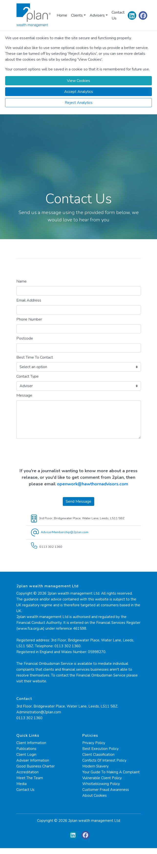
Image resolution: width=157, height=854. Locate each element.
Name (21, 281)
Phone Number (29, 319)
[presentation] (79, 454)
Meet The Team (29, 777)
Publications (26, 748)
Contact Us (118, 15)
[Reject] (78, 102)
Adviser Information (32, 760)
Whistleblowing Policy (101, 783)
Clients (77, 15)
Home (62, 15)
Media (21, 783)
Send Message (78, 501)
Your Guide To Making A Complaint (111, 772)
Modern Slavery (95, 766)
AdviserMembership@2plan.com (64, 532)
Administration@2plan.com (38, 712)
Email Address (28, 300)
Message (24, 395)
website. (39, 681)
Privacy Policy (93, 742)
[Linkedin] (132, 16)
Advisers (97, 15)
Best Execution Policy (100, 748)
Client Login (26, 754)
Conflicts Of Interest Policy (104, 760)
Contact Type (27, 376)
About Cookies (94, 795)
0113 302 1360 (29, 718)
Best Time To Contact (34, 357)
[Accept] (78, 91)
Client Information (31, 742)
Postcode (24, 338)
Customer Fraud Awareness (105, 789)
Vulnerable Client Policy (102, 777)
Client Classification (98, 754)
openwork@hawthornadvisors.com (92, 484)
